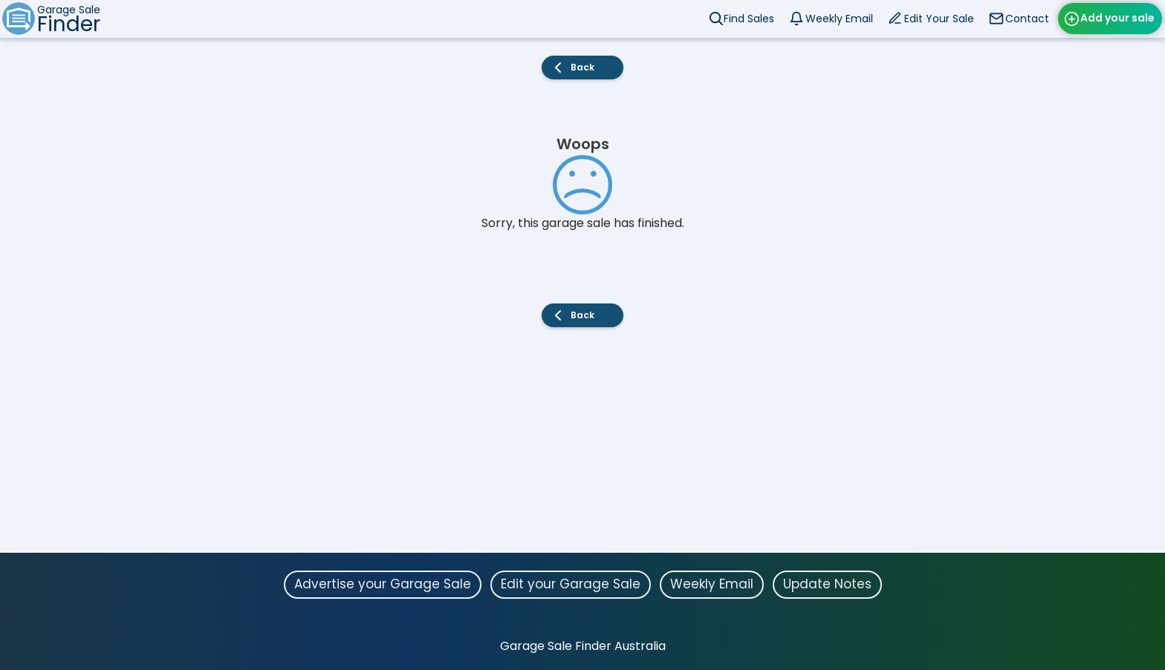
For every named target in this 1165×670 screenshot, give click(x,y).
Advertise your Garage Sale (382, 584)
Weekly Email (839, 18)
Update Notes (827, 584)
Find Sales (749, 18)
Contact (1027, 18)
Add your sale (1117, 17)
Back (582, 67)
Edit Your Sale (939, 18)
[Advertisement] (582, 449)
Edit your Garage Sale (570, 584)
